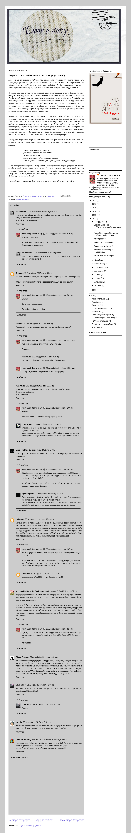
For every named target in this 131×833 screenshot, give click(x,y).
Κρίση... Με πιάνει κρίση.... (105, 242)
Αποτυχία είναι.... (101, 239)
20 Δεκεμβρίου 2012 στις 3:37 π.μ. (64, 591)
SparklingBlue (22, 450)
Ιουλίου (97, 275)
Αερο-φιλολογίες (22, 200)
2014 (94, 211)
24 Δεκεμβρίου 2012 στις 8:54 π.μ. (53, 740)
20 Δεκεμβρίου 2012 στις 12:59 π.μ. (60, 340)
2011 (94, 290)
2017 (94, 200)
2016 (94, 204)
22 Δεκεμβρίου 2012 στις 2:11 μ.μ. (47, 704)
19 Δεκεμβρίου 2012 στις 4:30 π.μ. (60, 234)
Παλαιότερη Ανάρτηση (71, 820)
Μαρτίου (98, 285)
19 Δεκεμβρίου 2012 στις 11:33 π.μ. (40, 386)
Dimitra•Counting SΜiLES (27, 740)
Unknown (20, 519)
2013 (94, 215)
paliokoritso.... (22, 212)
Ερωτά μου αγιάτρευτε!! (103, 246)
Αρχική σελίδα (44, 820)
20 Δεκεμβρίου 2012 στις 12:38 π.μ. (39, 519)
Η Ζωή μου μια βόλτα (100, 308)
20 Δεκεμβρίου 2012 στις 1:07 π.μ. (60, 549)
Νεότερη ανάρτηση (19, 820)
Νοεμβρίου (99, 260)
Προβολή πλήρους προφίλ (100, 192)
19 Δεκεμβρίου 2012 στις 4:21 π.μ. (43, 212)
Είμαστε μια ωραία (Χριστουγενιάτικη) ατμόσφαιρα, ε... (108, 227)
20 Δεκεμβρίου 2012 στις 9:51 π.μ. (49, 494)
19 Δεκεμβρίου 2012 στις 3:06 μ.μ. (43, 450)
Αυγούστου (99, 271)
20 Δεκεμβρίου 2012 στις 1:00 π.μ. (60, 408)
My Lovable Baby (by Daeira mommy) (32, 591)
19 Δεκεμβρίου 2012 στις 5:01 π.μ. (60, 295)
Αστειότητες (96, 302)
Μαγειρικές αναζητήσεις (101, 315)
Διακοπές (95, 305)
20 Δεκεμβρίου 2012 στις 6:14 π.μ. (45, 573)
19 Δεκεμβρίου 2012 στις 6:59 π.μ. (40, 323)
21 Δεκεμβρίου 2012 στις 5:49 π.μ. (48, 424)
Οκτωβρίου (99, 264)
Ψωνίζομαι (96, 327)
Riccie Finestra (22, 657)
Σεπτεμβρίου (100, 267)
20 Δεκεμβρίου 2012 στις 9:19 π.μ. (46, 357)
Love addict (21, 685)
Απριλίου (98, 282)
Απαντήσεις (23, 229)
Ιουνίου (97, 278)
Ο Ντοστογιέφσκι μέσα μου (103, 318)
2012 (94, 219)
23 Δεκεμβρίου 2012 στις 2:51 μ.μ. (37, 722)
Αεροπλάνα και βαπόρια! (104, 256)
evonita (19, 722)
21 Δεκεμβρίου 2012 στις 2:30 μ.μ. (41, 685)
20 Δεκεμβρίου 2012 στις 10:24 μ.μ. (60, 368)
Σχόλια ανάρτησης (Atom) (30, 826)
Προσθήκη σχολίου (19, 757)
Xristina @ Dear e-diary (32, 234)
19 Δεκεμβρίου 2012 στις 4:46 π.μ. (38, 273)
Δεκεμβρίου (99, 222)
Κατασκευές (96, 312)
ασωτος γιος (27, 424)
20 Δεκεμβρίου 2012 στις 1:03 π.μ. (60, 469)
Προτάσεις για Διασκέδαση (102, 324)
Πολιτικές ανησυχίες (100, 321)
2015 (94, 208)
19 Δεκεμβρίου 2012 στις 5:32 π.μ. (49, 253)
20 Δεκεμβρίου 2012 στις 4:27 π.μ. (60, 629)
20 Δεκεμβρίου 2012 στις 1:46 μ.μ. (44, 657)
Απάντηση (20, 224)
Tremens (20, 273)
